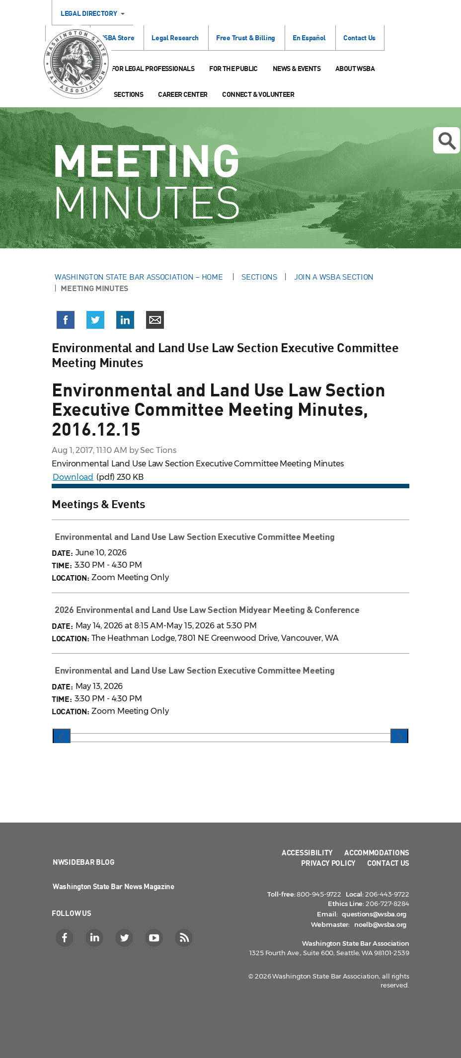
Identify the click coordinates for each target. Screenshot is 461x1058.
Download (73, 477)
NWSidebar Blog (84, 861)
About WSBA (355, 68)
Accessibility (307, 852)
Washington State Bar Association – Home (140, 277)
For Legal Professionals (152, 68)
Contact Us (359, 37)
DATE (61, 552)
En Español (309, 37)
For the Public (233, 68)
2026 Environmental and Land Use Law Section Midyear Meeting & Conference (207, 609)
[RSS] (185, 938)
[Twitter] (125, 938)
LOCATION (69, 577)
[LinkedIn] (95, 938)
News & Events (296, 68)
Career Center (182, 94)
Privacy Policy (328, 862)
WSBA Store (116, 37)
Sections (128, 94)
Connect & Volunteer (258, 94)
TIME (61, 565)
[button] (65, 322)
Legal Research (175, 37)
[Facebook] (66, 938)
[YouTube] (155, 938)
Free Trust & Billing (245, 37)
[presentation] (62, 738)
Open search (447, 141)
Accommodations (376, 852)
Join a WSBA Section (334, 277)
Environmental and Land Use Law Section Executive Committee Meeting (194, 536)
